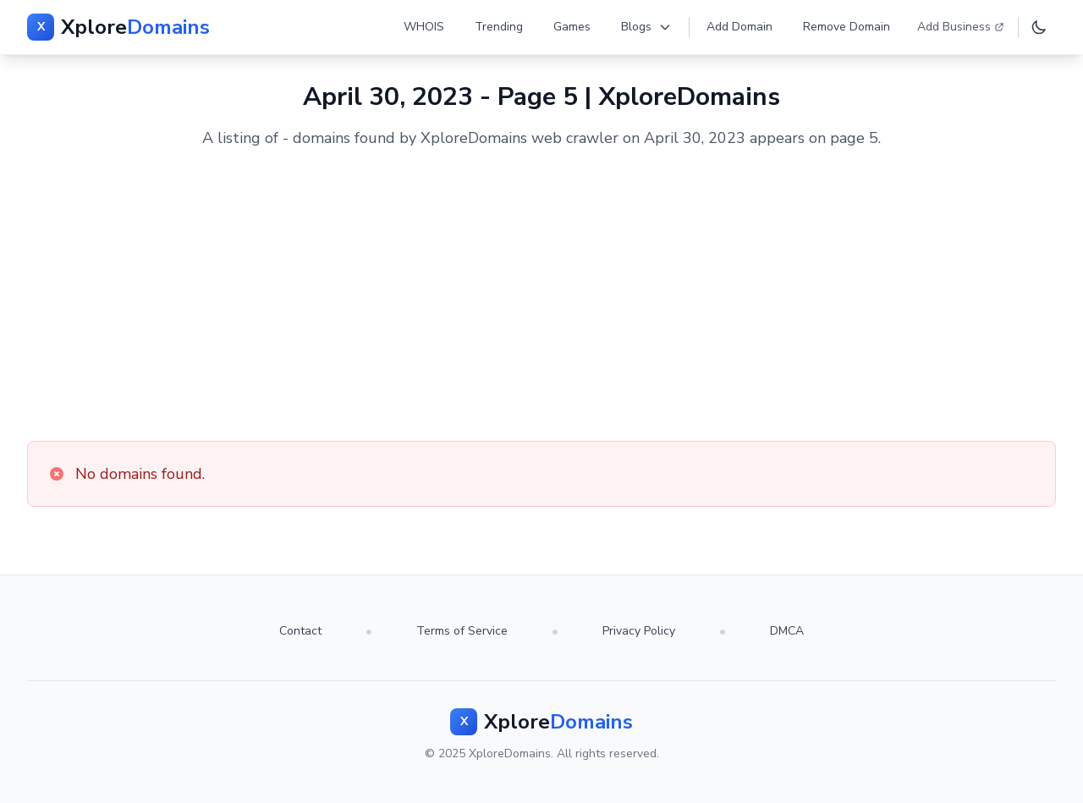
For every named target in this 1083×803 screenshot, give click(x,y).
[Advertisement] (541, 295)
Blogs (646, 27)
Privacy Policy (638, 631)
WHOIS (424, 27)
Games (572, 27)
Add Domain (739, 27)
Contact (300, 631)
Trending (499, 27)
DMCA (787, 631)
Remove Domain (846, 27)
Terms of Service (462, 631)
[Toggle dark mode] (1039, 27)
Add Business (960, 27)
